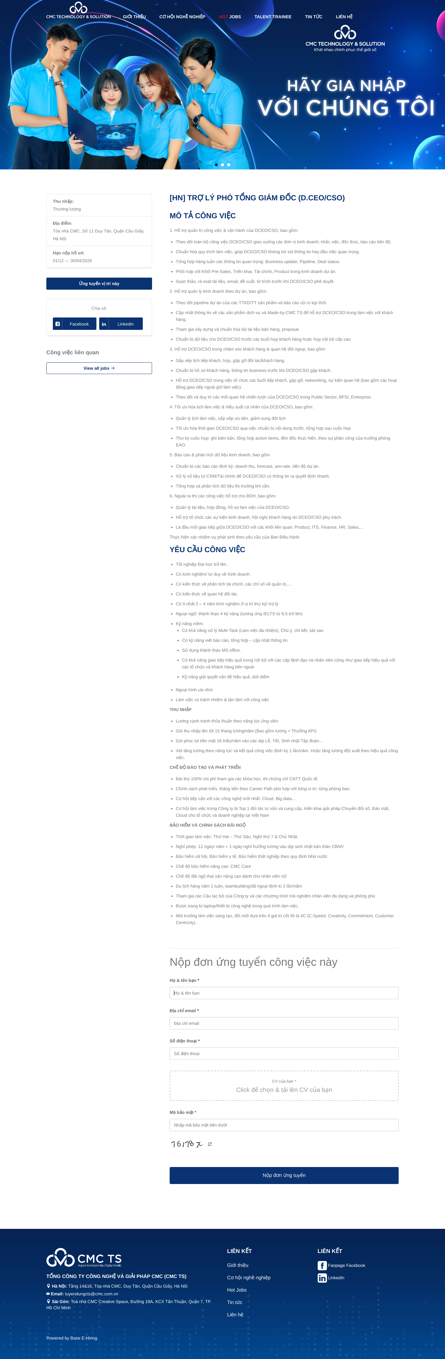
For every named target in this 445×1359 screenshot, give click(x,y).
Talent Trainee (273, 16)
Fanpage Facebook (346, 1265)
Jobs (230, 16)
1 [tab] (216, 164)
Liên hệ (344, 16)
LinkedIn (336, 1277)
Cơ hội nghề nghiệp (182, 16)
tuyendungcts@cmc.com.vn (91, 1293)
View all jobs (99, 368)
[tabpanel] (222, 84)
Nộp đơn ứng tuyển (284, 1175)
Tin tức (313, 16)
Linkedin (117, 324)
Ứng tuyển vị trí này (99, 283)
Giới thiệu (134, 16)
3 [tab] (228, 164)
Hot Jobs (237, 1290)
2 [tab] (222, 164)
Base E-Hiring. (84, 1338)
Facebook (71, 324)
